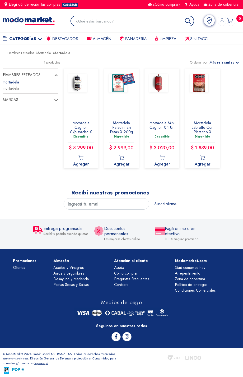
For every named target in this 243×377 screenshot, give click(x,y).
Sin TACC (196, 38)
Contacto (121, 284)
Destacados (62, 38)
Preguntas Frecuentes (131, 279)
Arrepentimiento (187, 273)
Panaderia (133, 38)
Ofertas (19, 267)
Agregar (81, 160)
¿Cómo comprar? (164, 4)
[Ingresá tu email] (106, 204)
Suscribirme (165, 204)
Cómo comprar (126, 273)
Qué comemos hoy (190, 267)
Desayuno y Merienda (71, 279)
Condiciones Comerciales (195, 290)
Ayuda (192, 4)
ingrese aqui (49, 362)
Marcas (10, 99)
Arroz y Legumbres (68, 273)
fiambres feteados (22, 75)
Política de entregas (191, 284)
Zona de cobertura (221, 4)
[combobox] (132, 21)
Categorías (22, 38)
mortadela (11, 82)
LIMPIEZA (165, 38)
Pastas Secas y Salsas (71, 284)
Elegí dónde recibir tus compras (41, 4)
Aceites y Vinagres (68, 267)
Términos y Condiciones (19, 358)
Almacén (99, 38)
